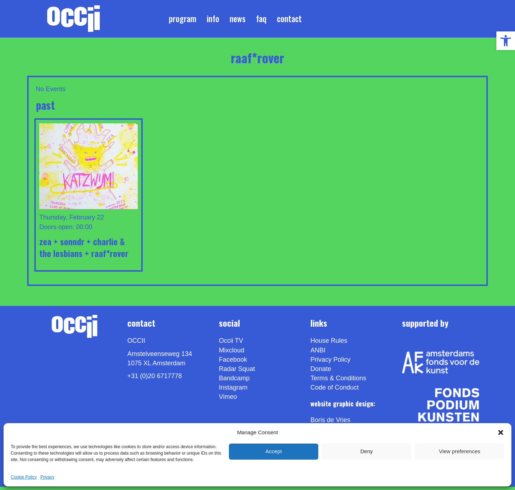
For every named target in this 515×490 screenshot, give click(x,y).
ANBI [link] (317, 353)
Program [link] (182, 20)
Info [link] (213, 20)
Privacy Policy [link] (330, 362)
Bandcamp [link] (234, 381)
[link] (505, 40)
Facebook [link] (233, 362)
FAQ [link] (261, 20)
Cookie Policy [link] (24, 477)
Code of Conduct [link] (334, 390)
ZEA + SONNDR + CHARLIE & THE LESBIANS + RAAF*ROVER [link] (83, 250)
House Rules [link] (328, 343)
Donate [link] (320, 372)
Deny (366, 451)
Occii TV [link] (231, 343)
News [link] (238, 20)
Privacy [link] (47, 477)
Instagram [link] (233, 390)
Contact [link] (289, 20)
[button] (500, 432)
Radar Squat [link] (237, 372)
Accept (273, 451)
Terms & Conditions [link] (338, 381)
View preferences (459, 451)
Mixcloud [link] (231, 353)
